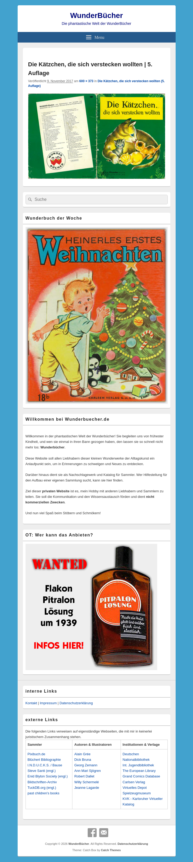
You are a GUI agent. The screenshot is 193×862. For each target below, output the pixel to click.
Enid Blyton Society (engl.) (48, 776)
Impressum (48, 703)
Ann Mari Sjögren (87, 771)
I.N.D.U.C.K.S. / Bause (45, 765)
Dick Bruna (82, 760)
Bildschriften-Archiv (42, 782)
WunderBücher (96, 15)
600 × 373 (86, 81)
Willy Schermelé (86, 782)
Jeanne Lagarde (86, 788)
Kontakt (31, 703)
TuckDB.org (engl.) (42, 788)
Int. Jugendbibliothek (138, 765)
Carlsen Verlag (134, 782)
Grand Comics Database (141, 776)
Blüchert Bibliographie (44, 760)
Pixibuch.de (36, 754)
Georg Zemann (85, 765)
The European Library (139, 771)
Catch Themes (111, 850)
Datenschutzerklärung (76, 703)
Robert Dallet (84, 776)
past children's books (44, 793)
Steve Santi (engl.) (42, 771)
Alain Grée (82, 754)
